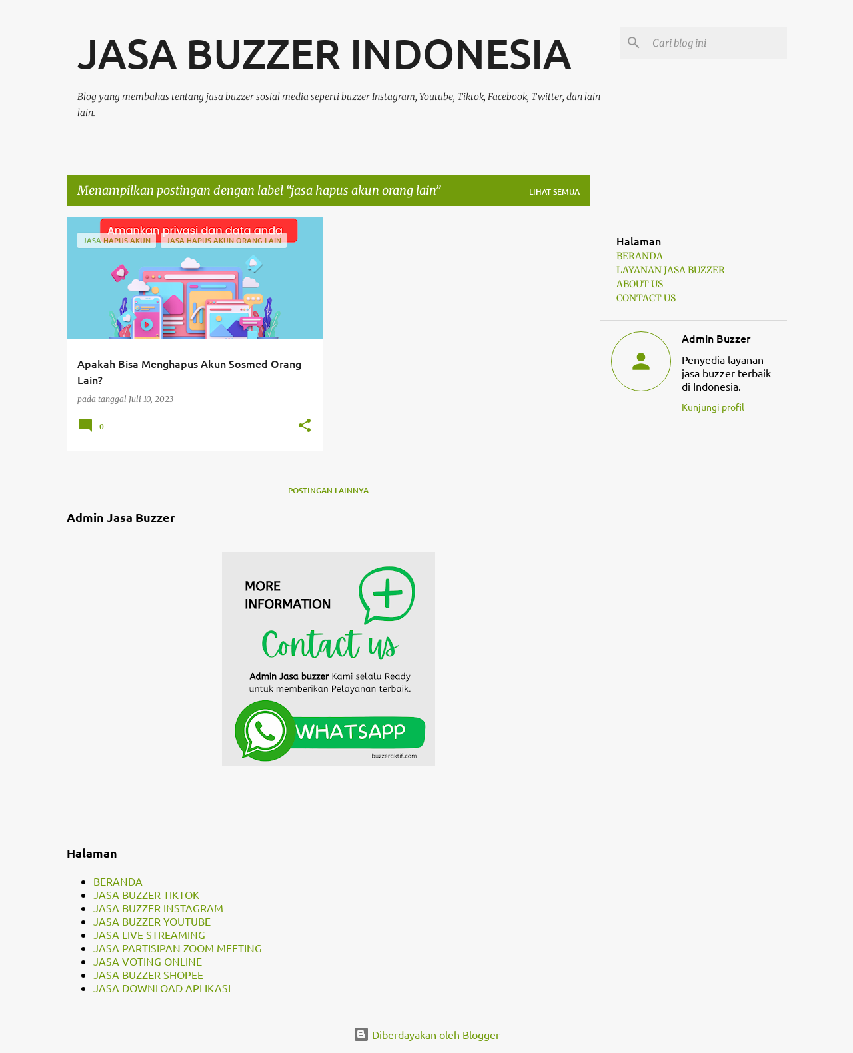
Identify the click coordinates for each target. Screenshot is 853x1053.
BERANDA (118, 881)
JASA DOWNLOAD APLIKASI (162, 987)
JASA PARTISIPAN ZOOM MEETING (177, 947)
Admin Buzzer (716, 338)
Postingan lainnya (328, 490)
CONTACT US (646, 298)
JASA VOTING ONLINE (147, 961)
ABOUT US (639, 284)
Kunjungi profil (713, 407)
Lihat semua (554, 191)
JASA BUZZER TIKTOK (146, 894)
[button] (305, 426)
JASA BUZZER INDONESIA (324, 52)
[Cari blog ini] (717, 43)
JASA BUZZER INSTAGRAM (158, 907)
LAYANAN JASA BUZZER (670, 270)
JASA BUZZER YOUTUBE (152, 921)
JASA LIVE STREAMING (149, 934)
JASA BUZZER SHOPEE (148, 974)
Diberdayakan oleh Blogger (426, 1034)
